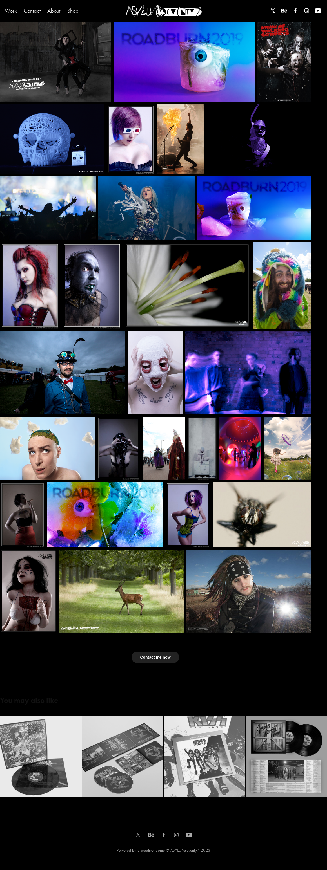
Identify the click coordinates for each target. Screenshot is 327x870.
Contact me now (155, 657)
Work (11, 10)
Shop (73, 10)
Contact (32, 10)
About (53, 10)
